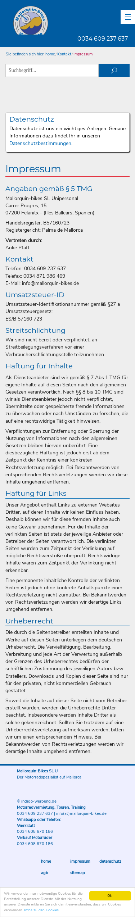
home (50, 54)
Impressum (83, 54)
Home (46, 861)
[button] (128, 17)
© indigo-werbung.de (37, 801)
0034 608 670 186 (35, 831)
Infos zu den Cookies (41, 910)
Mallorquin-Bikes (73, 20)
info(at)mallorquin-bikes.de (81, 813)
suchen (114, 70)
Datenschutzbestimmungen (40, 143)
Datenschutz (110, 861)
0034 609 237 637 (102, 38)
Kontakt (64, 54)
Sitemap (77, 873)
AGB (44, 873)
